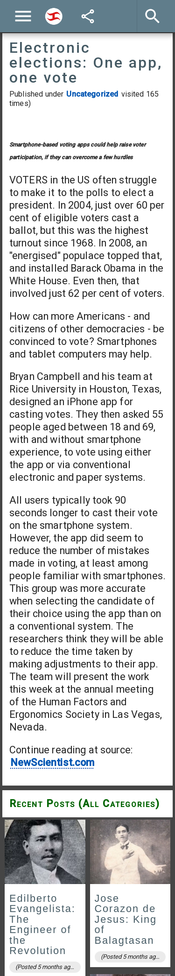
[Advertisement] (87, 199)
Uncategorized (92, 94)
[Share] (88, 16)
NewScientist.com (52, 912)
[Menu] (23, 16)
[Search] (53, 16)
